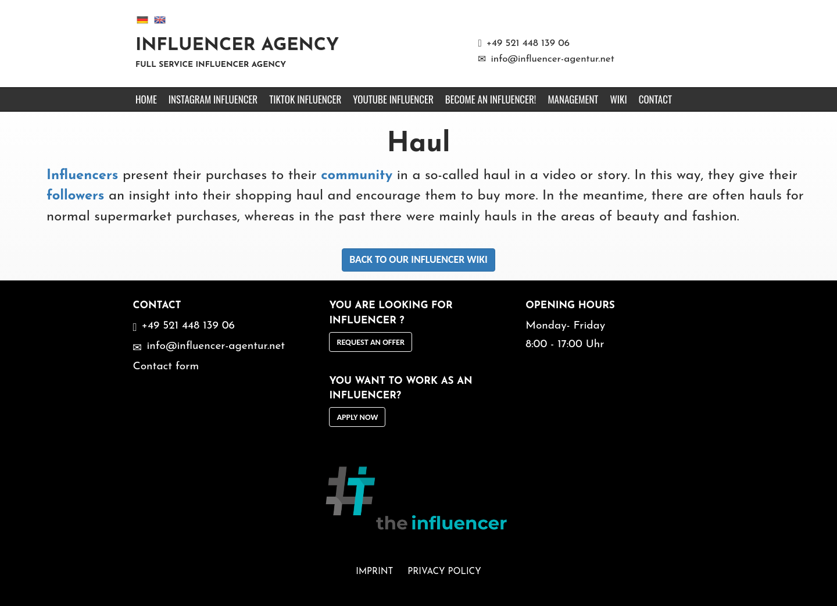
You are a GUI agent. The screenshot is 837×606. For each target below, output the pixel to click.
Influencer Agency (237, 46)
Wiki (618, 99)
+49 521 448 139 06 (528, 43)
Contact (655, 99)
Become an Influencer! (490, 99)
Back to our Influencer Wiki (418, 259)
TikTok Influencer (305, 99)
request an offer (371, 342)
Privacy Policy (444, 572)
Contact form (166, 366)
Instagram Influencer (213, 99)
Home (146, 99)
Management (573, 99)
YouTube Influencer (393, 99)
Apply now (357, 417)
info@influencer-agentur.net (552, 59)
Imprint (374, 572)
